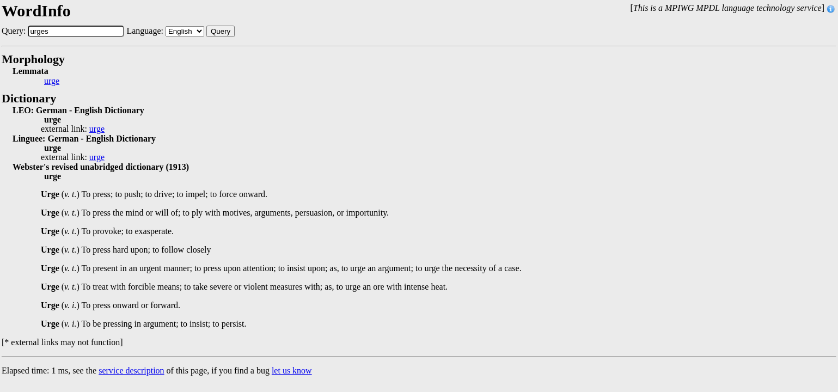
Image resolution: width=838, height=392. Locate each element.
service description (131, 370)
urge (51, 81)
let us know (292, 370)
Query (220, 31)
